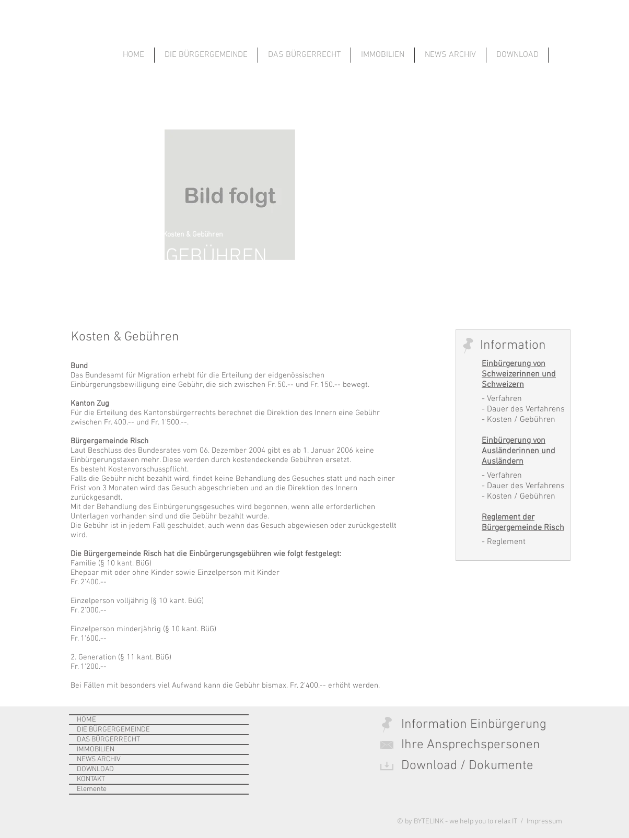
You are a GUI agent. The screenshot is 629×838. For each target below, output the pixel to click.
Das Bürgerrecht (127, 234)
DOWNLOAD (95, 769)
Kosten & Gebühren (193, 234)
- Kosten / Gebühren (518, 420)
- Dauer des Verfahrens (523, 409)
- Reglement (504, 542)
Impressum (543, 821)
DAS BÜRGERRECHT (108, 739)
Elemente (92, 789)
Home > (81, 234)
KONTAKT (91, 779)
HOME (86, 719)
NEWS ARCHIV (99, 759)
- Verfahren (502, 399)
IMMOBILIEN (95, 749)
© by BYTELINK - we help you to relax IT (458, 821)
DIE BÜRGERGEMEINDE (113, 729)
